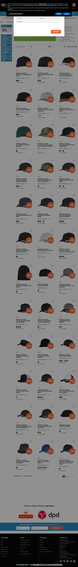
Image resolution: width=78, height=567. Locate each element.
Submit (56, 32)
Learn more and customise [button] (16, 13)
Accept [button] (66, 13)
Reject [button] (58, 13)
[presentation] (50, 26)
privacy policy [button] (42, 3)
